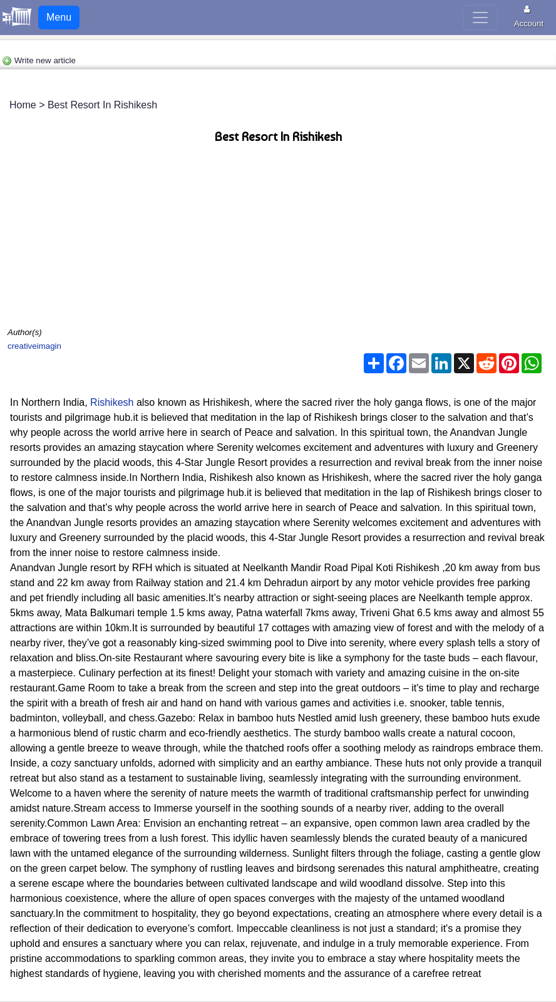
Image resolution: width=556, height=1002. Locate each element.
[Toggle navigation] (480, 17)
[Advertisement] (278, 238)
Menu (58, 17)
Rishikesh (113, 402)
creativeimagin (34, 346)
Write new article (39, 60)
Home (22, 105)
